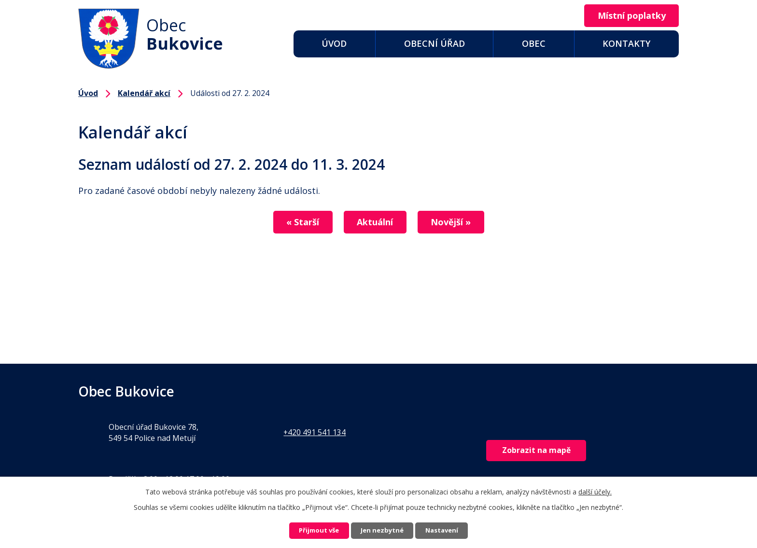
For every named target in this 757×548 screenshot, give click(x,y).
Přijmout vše (309, 529)
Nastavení (452, 529)
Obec (534, 43)
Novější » (459, 222)
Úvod (334, 43)
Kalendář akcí (144, 93)
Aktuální (375, 222)
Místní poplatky (627, 16)
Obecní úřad (434, 43)
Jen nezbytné (383, 529)
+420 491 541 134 (314, 432)
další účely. (595, 489)
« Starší (294, 222)
